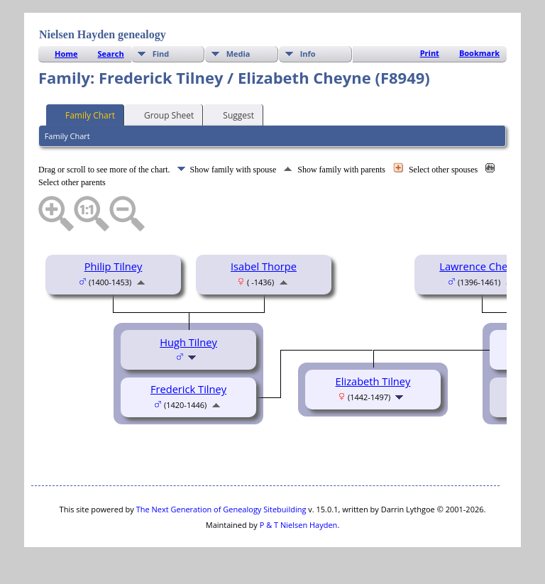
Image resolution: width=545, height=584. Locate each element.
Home (66, 53)
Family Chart (84, 114)
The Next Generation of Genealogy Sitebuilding (221, 509)
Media (238, 53)
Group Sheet (162, 114)
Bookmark (479, 53)
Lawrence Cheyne (481, 266)
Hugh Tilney (188, 342)
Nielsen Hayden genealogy (102, 34)
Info (308, 53)
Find (161, 53)
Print (429, 53)
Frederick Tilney (188, 389)
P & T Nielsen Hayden (299, 524)
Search (111, 53)
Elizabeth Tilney (373, 381)
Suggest (232, 114)
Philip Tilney (113, 266)
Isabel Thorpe (264, 266)
